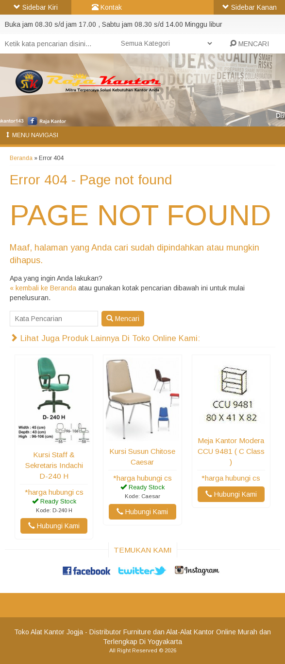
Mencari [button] (122, 319)
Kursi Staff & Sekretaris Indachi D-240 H (54, 465)
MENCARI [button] (249, 44)
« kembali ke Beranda (43, 288)
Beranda (21, 158)
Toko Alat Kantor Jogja (48, 632)
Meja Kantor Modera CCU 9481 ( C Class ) (231, 451)
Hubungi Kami (54, 526)
